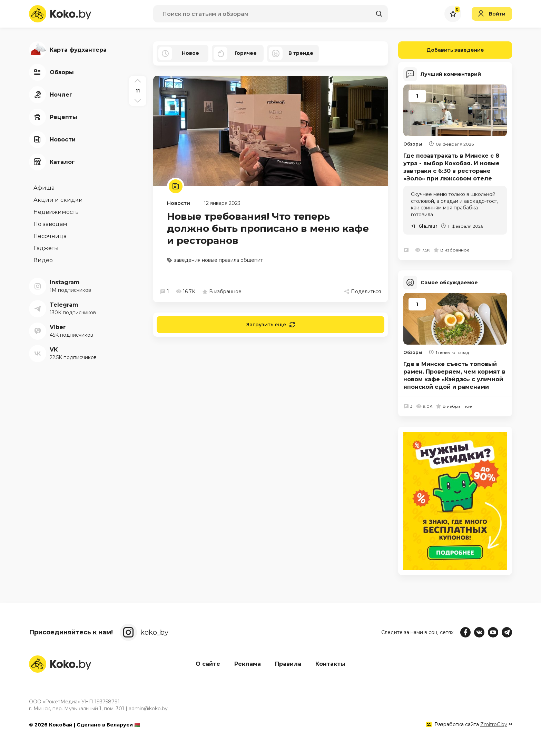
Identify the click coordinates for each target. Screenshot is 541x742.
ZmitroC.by (493, 724)
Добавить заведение (441, 50)
